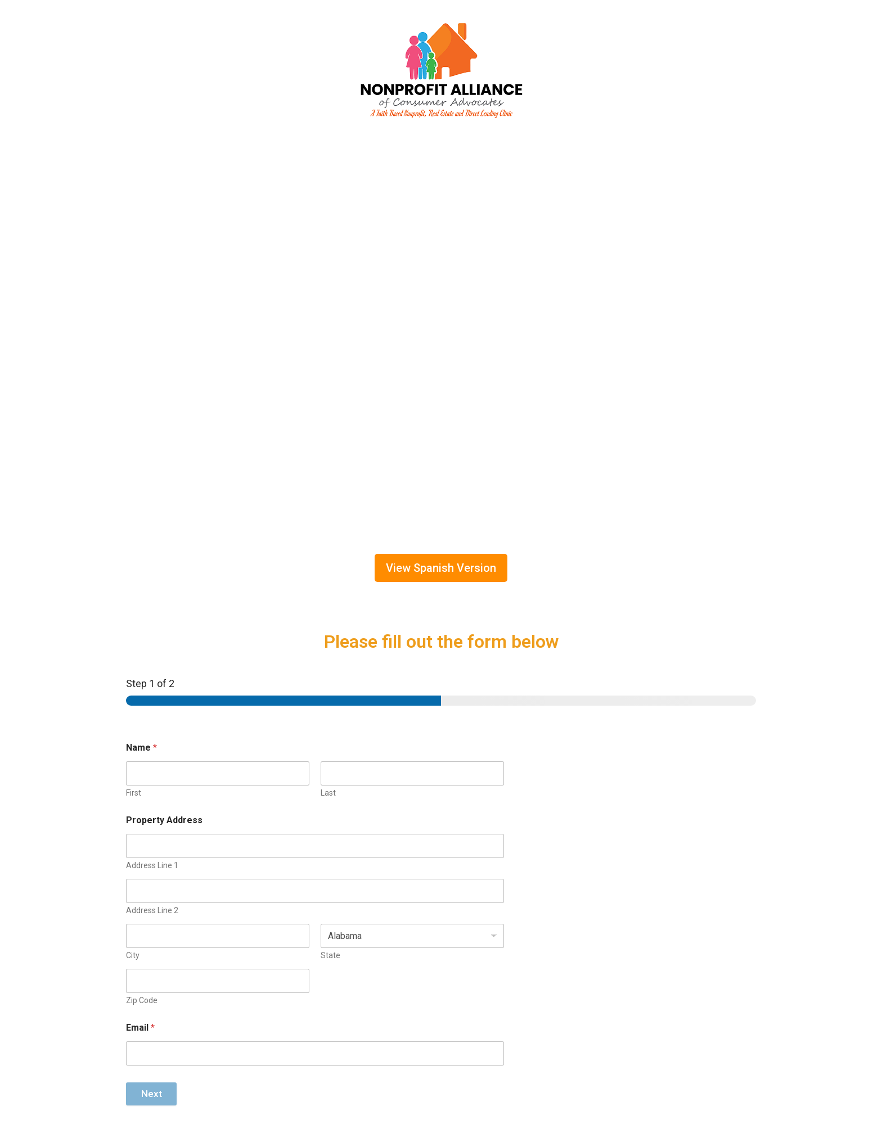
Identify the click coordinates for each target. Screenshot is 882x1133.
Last (328, 792)
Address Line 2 (152, 910)
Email (140, 1027)
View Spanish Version (441, 568)
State (330, 955)
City (133, 955)
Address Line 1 (152, 865)
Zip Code (142, 1000)
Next (151, 1093)
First (133, 792)
